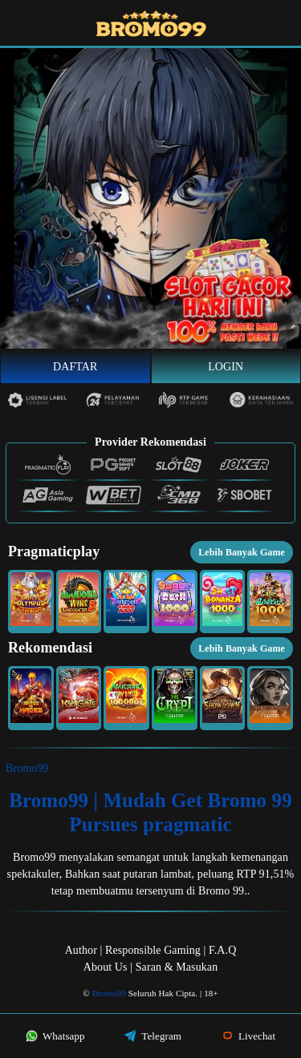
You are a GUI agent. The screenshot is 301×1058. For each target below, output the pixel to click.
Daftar (75, 367)
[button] (31, 602)
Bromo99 (27, 768)
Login (225, 367)
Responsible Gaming (153, 950)
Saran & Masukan (177, 967)
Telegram (152, 1036)
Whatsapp (55, 1036)
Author (81, 950)
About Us (105, 967)
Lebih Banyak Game (241, 552)
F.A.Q (222, 950)
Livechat (249, 1036)
